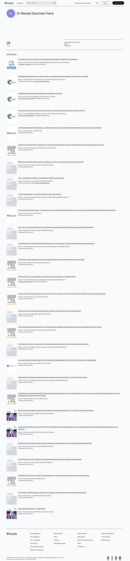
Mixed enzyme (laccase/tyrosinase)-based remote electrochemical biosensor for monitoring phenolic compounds (56, 409)
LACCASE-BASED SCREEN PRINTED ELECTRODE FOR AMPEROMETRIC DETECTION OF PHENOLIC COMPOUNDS (57, 359)
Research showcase (37, 549)
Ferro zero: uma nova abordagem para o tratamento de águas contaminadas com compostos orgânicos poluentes (56, 226)
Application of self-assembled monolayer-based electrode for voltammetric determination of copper (51, 258)
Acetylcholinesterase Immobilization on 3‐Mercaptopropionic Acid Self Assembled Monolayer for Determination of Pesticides (59, 126)
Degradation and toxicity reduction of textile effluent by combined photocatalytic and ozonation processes (53, 474)
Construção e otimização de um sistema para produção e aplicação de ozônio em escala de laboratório (52, 491)
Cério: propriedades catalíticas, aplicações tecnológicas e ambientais (41, 177)
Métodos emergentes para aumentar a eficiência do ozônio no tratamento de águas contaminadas (50, 161)
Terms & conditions (107, 532)
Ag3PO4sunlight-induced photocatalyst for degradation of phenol (40, 92)
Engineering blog (59, 542)
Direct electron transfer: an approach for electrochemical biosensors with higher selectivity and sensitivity (53, 343)
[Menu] (95, 2)
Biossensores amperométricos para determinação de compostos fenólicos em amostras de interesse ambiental (55, 442)
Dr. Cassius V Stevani (24, 63)
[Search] (56, 2)
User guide (81, 536)
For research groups (36, 545)
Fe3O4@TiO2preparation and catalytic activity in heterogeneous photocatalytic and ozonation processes (53, 75)
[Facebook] (108, 557)
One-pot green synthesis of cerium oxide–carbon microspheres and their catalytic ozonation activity (51, 109)
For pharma (34, 542)
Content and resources (85, 539)
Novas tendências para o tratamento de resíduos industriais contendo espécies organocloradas (50, 458)
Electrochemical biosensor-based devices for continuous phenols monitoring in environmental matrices (52, 376)
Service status (82, 532)
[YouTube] (120, 557)
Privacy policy (105, 536)
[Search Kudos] (41, 2)
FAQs (79, 542)
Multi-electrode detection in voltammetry (31, 507)
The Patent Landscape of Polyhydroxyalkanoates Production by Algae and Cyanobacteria (48, 58)
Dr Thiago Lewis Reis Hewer (41, 80)
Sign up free (116, 2)
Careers (56, 539)
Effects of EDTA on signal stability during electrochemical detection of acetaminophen (47, 275)
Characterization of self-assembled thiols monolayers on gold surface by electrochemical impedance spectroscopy (56, 242)
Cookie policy (105, 539)
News (55, 536)
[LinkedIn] (116, 557)
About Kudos (58, 532)
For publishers (35, 536)
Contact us (81, 545)
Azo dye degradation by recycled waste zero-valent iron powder (39, 193)
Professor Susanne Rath (25, 280)
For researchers (35, 532)
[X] (112, 557)
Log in (103, 2)
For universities (35, 539)
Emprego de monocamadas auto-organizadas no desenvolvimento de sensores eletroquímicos (49, 310)
